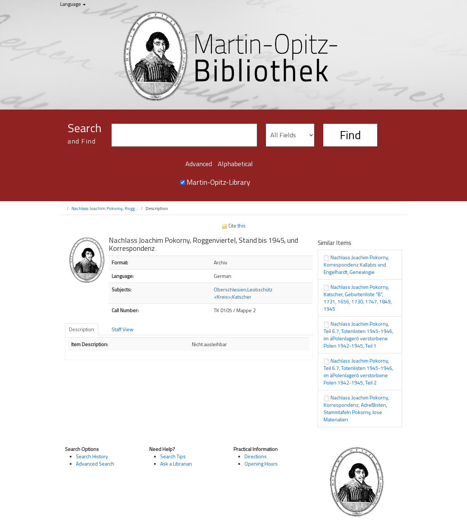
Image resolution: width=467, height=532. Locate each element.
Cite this (233, 225)
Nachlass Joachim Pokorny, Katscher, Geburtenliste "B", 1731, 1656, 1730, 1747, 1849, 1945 (358, 298)
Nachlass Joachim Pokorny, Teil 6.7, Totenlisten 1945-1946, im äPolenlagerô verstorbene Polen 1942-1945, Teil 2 (358, 371)
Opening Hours (261, 463)
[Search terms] (184, 135)
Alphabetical (235, 164)
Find (350, 134)
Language (73, 4)
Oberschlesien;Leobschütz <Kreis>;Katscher (243, 293)
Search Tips (173, 456)
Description (81, 329)
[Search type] (290, 135)
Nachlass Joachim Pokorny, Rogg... (105, 208)
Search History (92, 456)
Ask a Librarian (176, 463)
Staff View (123, 329)
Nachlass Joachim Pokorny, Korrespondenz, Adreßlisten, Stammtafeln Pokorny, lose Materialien (356, 408)
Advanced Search (95, 463)
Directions (255, 456)
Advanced (198, 164)
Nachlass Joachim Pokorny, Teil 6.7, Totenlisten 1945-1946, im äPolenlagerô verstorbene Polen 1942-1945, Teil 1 (358, 334)
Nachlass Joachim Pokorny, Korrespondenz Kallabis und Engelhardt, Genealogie (356, 264)
